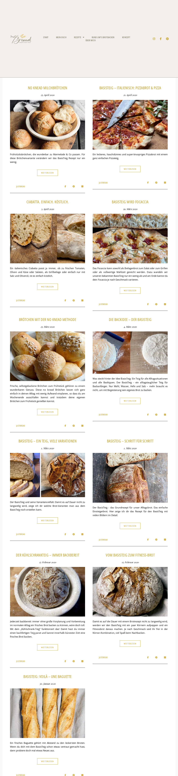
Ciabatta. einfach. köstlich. (47, 201)
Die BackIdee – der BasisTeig (130, 319)
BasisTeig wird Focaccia (130, 201)
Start (45, 37)
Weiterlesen (47, 172)
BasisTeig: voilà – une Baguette (47, 676)
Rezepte (79, 37)
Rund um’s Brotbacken (103, 37)
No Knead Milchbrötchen (47, 87)
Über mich (91, 40)
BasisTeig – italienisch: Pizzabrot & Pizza (130, 87)
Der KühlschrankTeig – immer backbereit (47, 555)
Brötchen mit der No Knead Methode (47, 319)
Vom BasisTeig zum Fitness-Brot (130, 555)
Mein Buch (61, 37)
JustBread (20, 186)
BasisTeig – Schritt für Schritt (130, 440)
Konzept (126, 37)
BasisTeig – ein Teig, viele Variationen (48, 440)
